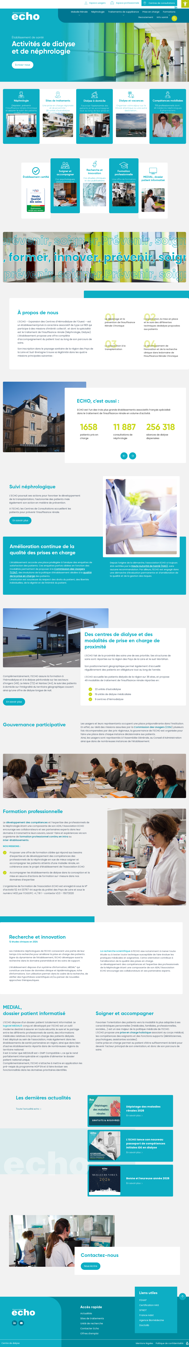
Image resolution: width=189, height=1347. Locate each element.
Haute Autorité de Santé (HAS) (149, 566)
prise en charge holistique (135, 1032)
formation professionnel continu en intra (43, 836)
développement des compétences (27, 822)
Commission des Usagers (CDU (153, 727)
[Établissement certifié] (36, 171)
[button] (185, 4)
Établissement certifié (36, 177)
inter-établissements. (16, 840)
